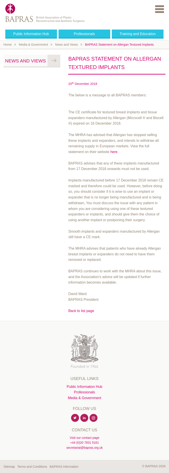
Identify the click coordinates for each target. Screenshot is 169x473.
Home (8, 44)
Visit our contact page (84, 437)
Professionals (84, 34)
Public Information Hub (31, 34)
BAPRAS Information (64, 466)
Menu (159, 9)
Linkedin (84, 418)
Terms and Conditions (32, 466)
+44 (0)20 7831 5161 (84, 442)
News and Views (66, 44)
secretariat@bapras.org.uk (84, 447)
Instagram (94, 418)
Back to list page (81, 311)
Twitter (75, 418)
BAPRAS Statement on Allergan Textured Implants (119, 44)
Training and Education (137, 34)
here (114, 152)
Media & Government (33, 44)
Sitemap (9, 466)
